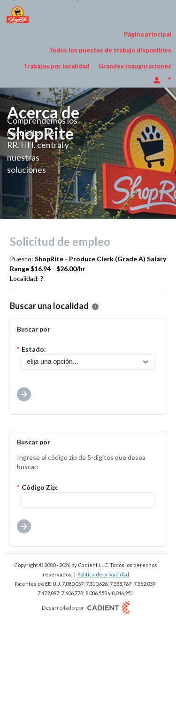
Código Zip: (40, 487)
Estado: (34, 349)
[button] (95, 306)
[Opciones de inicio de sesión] (162, 79)
